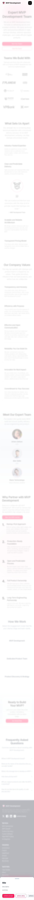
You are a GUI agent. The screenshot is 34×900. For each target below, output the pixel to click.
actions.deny (21, 896)
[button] (17, 878)
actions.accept (8, 896)
